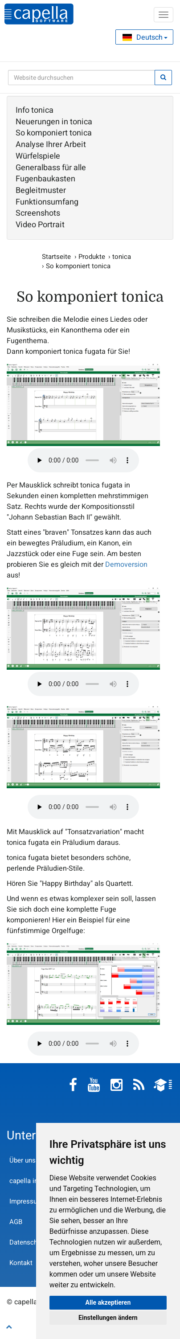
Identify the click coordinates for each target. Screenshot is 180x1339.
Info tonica (34, 110)
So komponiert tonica (54, 133)
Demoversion (126, 564)
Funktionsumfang (47, 202)
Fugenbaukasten (45, 179)
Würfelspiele (38, 156)
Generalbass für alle (51, 168)
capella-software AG (39, 14)
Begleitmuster (41, 191)
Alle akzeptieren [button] (108, 1302)
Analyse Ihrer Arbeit (51, 145)
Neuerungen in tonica (54, 122)
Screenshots (38, 213)
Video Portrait (40, 225)
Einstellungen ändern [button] (108, 1317)
